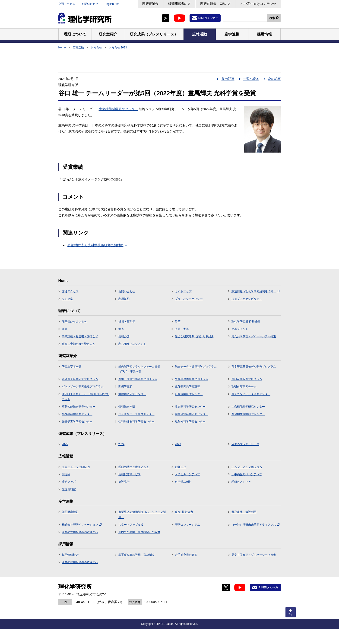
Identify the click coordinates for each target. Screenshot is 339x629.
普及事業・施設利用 (244, 512)
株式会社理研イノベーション (81, 524)
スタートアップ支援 (130, 524)
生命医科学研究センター (190, 406)
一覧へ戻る (251, 79)
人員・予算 (182, 329)
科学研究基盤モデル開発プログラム (253, 366)
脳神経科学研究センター (77, 414)
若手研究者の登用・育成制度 (136, 554)
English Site (112, 4)
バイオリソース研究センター (136, 414)
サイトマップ (183, 291)
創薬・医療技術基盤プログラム (137, 379)
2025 (65, 444)
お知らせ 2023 (118, 47)
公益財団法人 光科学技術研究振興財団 (97, 245)
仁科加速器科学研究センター (136, 421)
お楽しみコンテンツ (187, 474)
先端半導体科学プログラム (191, 379)
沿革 (178, 321)
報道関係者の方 (179, 4)
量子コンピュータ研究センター (250, 394)
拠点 (121, 329)
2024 (121, 444)
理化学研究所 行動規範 (245, 321)
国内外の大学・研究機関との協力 (139, 532)
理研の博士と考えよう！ (133, 467)
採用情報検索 (70, 554)
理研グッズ (69, 481)
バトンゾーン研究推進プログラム (83, 386)
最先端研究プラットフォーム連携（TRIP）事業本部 (139, 369)
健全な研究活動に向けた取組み (194, 336)
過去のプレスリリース (245, 444)
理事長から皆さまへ (74, 321)
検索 (272, 18)
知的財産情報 (70, 512)
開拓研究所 (125, 386)
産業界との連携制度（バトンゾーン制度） (142, 514)
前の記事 (228, 79)
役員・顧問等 (126, 321)
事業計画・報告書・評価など (80, 336)
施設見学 (124, 481)
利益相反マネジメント (132, 343)
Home (62, 47)
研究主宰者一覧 (71, 366)
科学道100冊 (183, 481)
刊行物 (66, 474)
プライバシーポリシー (189, 298)
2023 (178, 444)
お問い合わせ (90, 4)
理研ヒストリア (241, 481)
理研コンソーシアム (187, 524)
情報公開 (124, 336)
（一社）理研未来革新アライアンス (255, 524)
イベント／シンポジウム (246, 467)
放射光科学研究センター (190, 421)
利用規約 (124, 298)
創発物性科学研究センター (248, 414)
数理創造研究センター (132, 394)
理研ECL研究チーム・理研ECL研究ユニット (85, 397)
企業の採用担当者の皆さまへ (80, 532)
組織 (64, 329)
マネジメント (239, 329)
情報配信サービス (129, 474)
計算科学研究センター (189, 394)
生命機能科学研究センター (118, 109)
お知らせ (96, 47)
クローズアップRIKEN (76, 467)
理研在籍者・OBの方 (215, 4)
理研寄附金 (150, 4)
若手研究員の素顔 (186, 554)
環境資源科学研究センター (191, 414)
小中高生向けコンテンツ (258, 4)
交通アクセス (66, 4)
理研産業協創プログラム (246, 379)
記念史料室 (69, 489)
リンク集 (67, 298)
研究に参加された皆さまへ (78, 343)
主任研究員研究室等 (187, 386)
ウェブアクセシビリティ (246, 298)
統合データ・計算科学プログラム (196, 366)
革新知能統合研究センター (78, 406)
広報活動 (78, 47)
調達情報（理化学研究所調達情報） (255, 291)
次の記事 (274, 79)
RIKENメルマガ (208, 18)
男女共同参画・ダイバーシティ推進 (253, 336)
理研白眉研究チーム (244, 386)
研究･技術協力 (184, 512)
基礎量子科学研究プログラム (80, 379)
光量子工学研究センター (77, 421)
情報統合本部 (126, 406)
